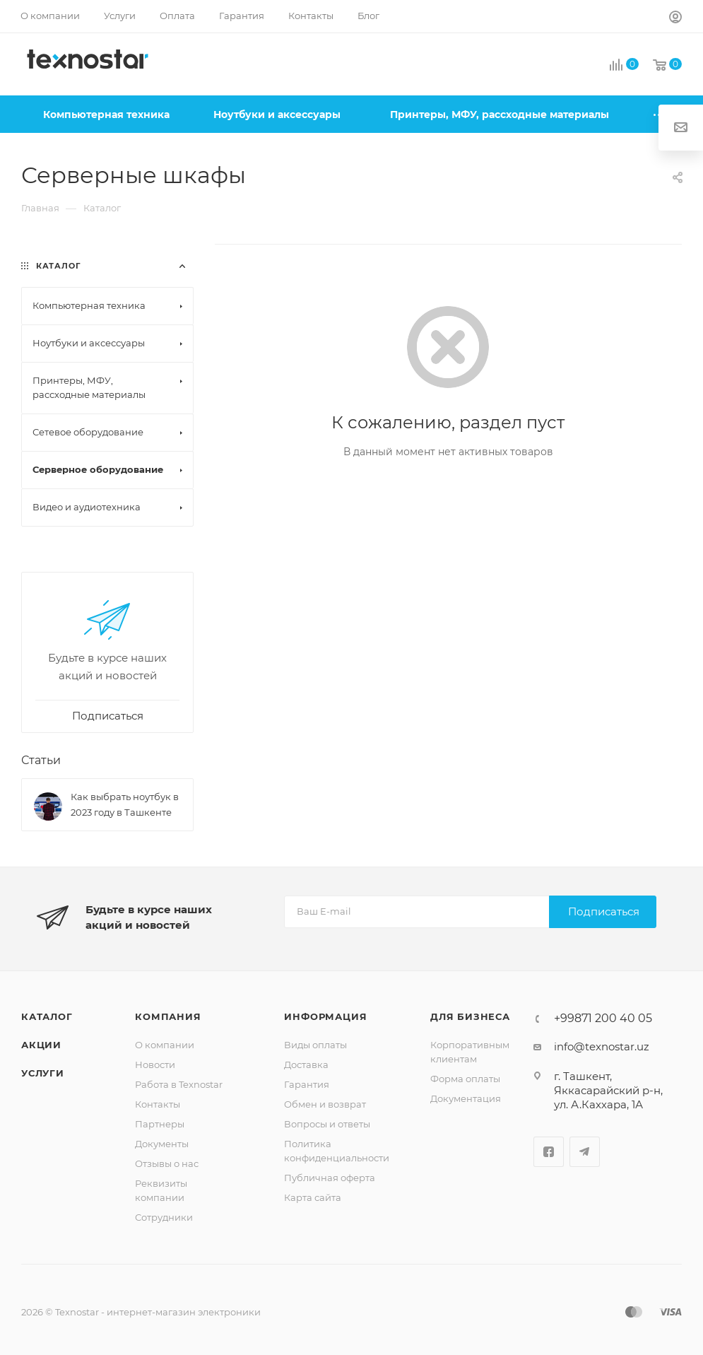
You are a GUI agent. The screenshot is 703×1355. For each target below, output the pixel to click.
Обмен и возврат (325, 1104)
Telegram (584, 1152)
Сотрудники (164, 1217)
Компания (168, 1016)
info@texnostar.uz (601, 1046)
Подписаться (603, 911)
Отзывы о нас (167, 1163)
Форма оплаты (465, 1078)
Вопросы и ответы (327, 1124)
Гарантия (306, 1084)
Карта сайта (312, 1197)
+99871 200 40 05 (603, 1018)
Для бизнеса (470, 1016)
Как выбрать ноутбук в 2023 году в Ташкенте (125, 804)
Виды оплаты (315, 1044)
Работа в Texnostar (179, 1084)
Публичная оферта (329, 1177)
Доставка (306, 1064)
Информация (325, 1016)
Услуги (42, 1073)
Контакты (157, 1104)
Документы (162, 1143)
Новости (155, 1064)
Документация (465, 1098)
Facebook (548, 1152)
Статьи (41, 760)
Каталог (47, 1016)
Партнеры (159, 1124)
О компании (164, 1044)
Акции (41, 1044)
